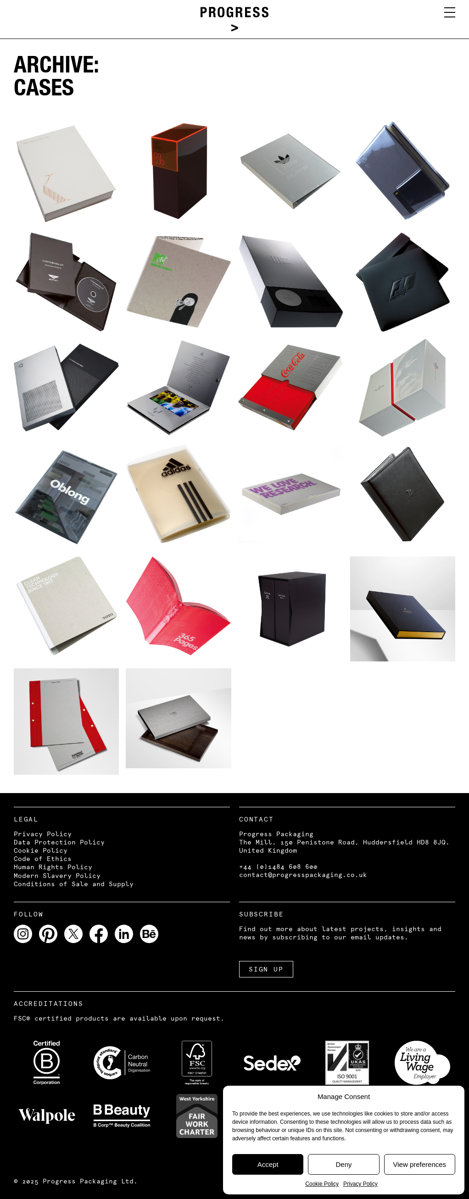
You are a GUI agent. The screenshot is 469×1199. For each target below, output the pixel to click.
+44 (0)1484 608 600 (278, 866)
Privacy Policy (360, 1184)
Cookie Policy (322, 1184)
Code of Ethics (43, 858)
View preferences (420, 1164)
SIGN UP (266, 969)
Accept (268, 1164)
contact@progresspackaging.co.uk (303, 874)
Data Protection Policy (59, 842)
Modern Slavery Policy (57, 875)
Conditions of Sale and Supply (74, 884)
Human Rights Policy (53, 867)
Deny (343, 1164)
